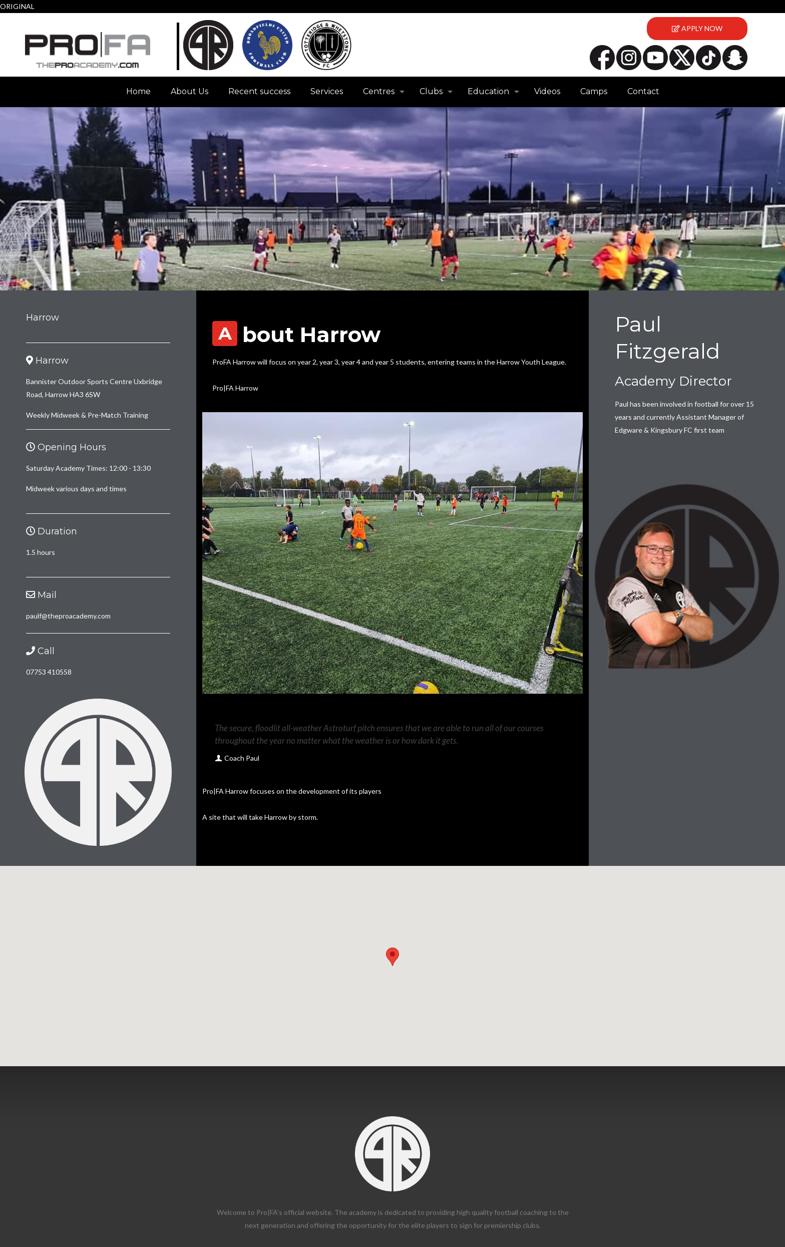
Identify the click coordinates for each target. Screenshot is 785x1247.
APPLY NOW (697, 28)
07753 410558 (49, 672)
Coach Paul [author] (241, 758)
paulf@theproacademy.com (68, 615)
